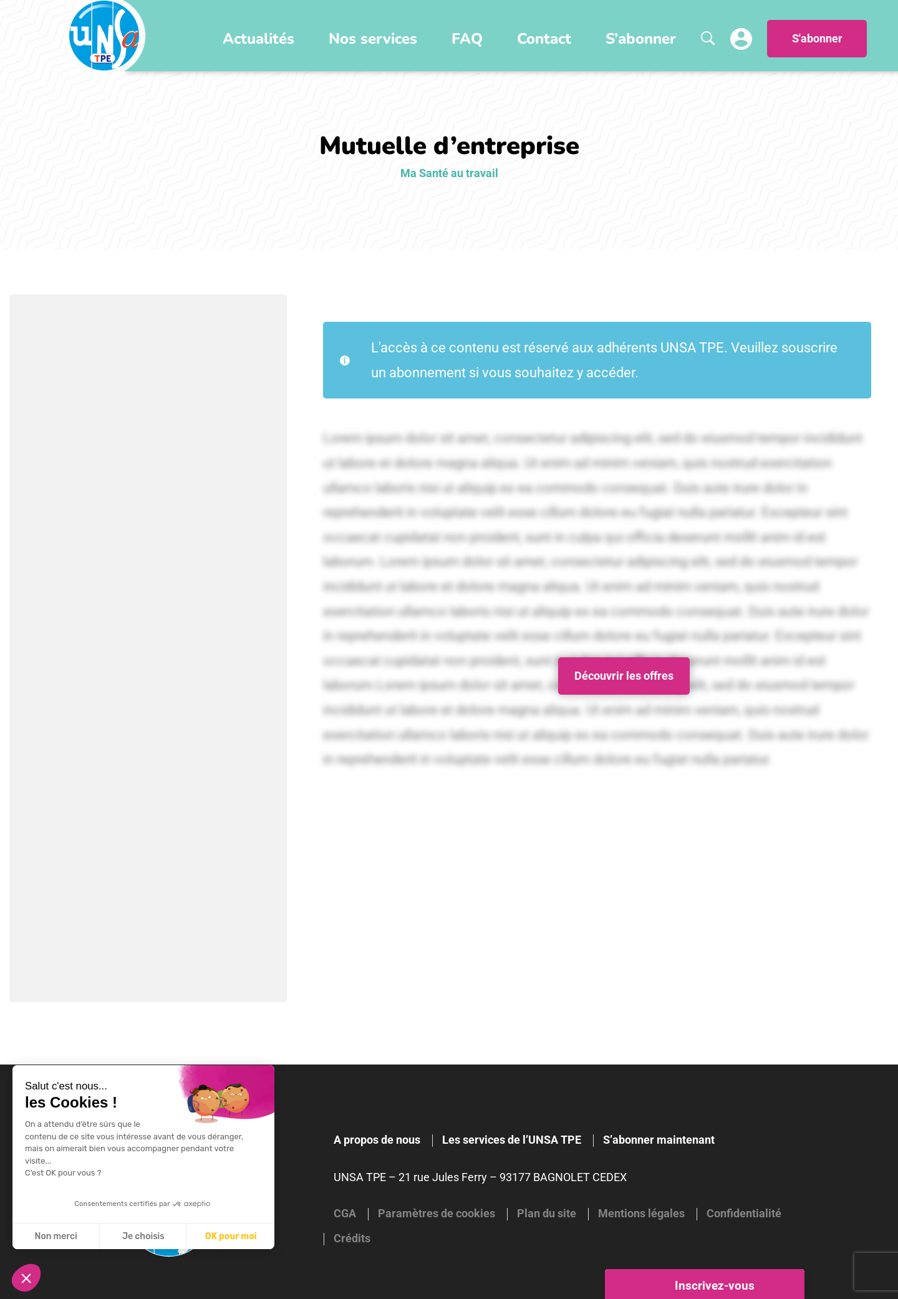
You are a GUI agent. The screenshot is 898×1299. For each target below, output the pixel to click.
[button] (26, 1278)
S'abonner (817, 38)
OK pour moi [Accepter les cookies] (231, 1236)
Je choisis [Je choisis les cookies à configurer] (143, 1236)
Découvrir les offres (624, 676)
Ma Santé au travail (449, 173)
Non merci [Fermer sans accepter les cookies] (55, 1236)
